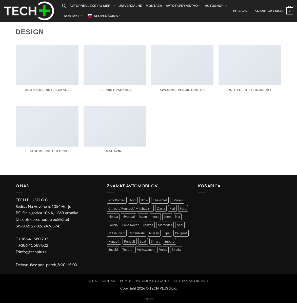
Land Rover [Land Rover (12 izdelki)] (130, 225)
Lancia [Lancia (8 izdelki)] (113, 225)
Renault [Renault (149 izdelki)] (129, 241)
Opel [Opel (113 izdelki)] (167, 233)
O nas (93, 281)
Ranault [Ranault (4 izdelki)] (114, 241)
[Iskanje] (64, 6)
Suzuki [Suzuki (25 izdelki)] (113, 249)
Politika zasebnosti (190, 281)
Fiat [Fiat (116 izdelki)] (172, 208)
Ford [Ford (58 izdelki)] (183, 208)
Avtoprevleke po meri (92, 6)
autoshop (216, 6)
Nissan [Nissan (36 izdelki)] (154, 233)
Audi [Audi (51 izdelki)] (133, 200)
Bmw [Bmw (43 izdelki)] (144, 200)
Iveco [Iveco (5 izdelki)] (155, 217)
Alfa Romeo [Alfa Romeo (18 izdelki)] (116, 200)
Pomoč (126, 281)
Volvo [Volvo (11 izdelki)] (163, 249)
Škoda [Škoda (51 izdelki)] (176, 249)
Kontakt (73, 15)
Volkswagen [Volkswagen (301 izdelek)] (145, 249)
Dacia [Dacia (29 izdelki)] (161, 208)
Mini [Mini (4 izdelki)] (180, 225)
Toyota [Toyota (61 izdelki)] (127, 249)
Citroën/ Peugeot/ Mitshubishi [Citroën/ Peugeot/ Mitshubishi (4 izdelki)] (130, 208)
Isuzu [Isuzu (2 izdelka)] (143, 217)
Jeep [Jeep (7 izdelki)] (167, 217)
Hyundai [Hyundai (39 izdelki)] (129, 217)
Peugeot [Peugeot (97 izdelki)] (181, 233)
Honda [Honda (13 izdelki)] (113, 217)
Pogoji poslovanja (153, 281)
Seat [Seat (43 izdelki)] (143, 241)
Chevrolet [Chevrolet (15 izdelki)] (160, 200)
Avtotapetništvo (183, 6)
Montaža (154, 6)
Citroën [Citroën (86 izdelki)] (177, 200)
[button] (240, 10)
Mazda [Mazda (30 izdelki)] (148, 225)
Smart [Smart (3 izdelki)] (155, 241)
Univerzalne (130, 6)
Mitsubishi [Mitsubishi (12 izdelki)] (137, 233)
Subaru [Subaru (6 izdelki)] (169, 241)
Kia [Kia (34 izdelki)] (177, 217)
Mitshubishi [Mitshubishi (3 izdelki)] (116, 233)
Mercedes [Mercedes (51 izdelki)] (165, 225)
